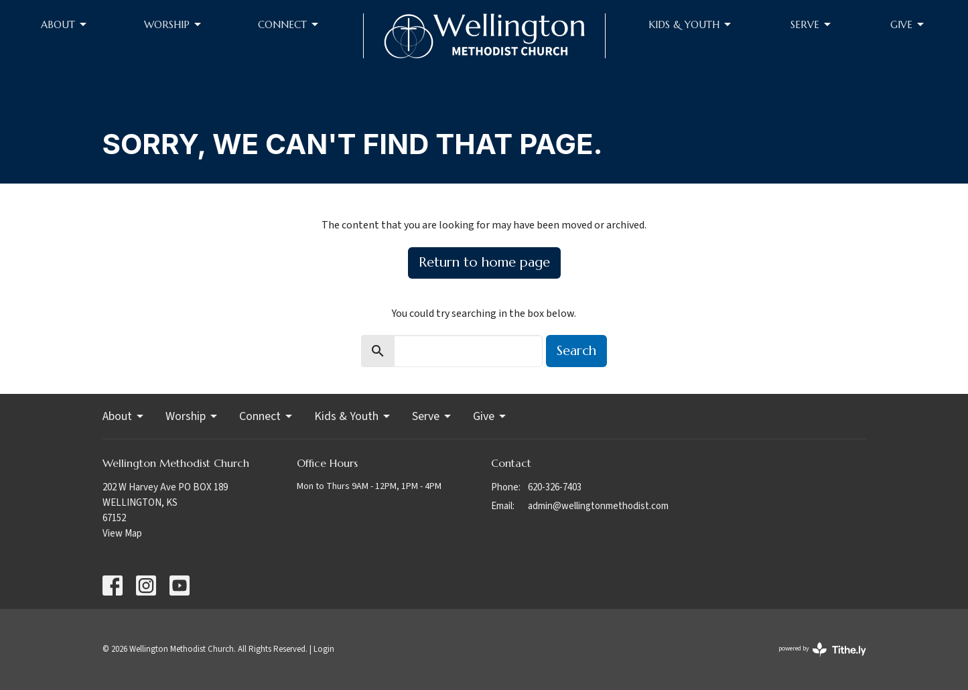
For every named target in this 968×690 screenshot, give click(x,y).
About (64, 24)
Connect (289, 24)
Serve (811, 24)
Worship (173, 24)
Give (908, 24)
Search (576, 350)
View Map (122, 534)
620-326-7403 (554, 487)
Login (324, 649)
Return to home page (484, 262)
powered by (822, 649)
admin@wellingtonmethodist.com (598, 506)
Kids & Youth (690, 24)
